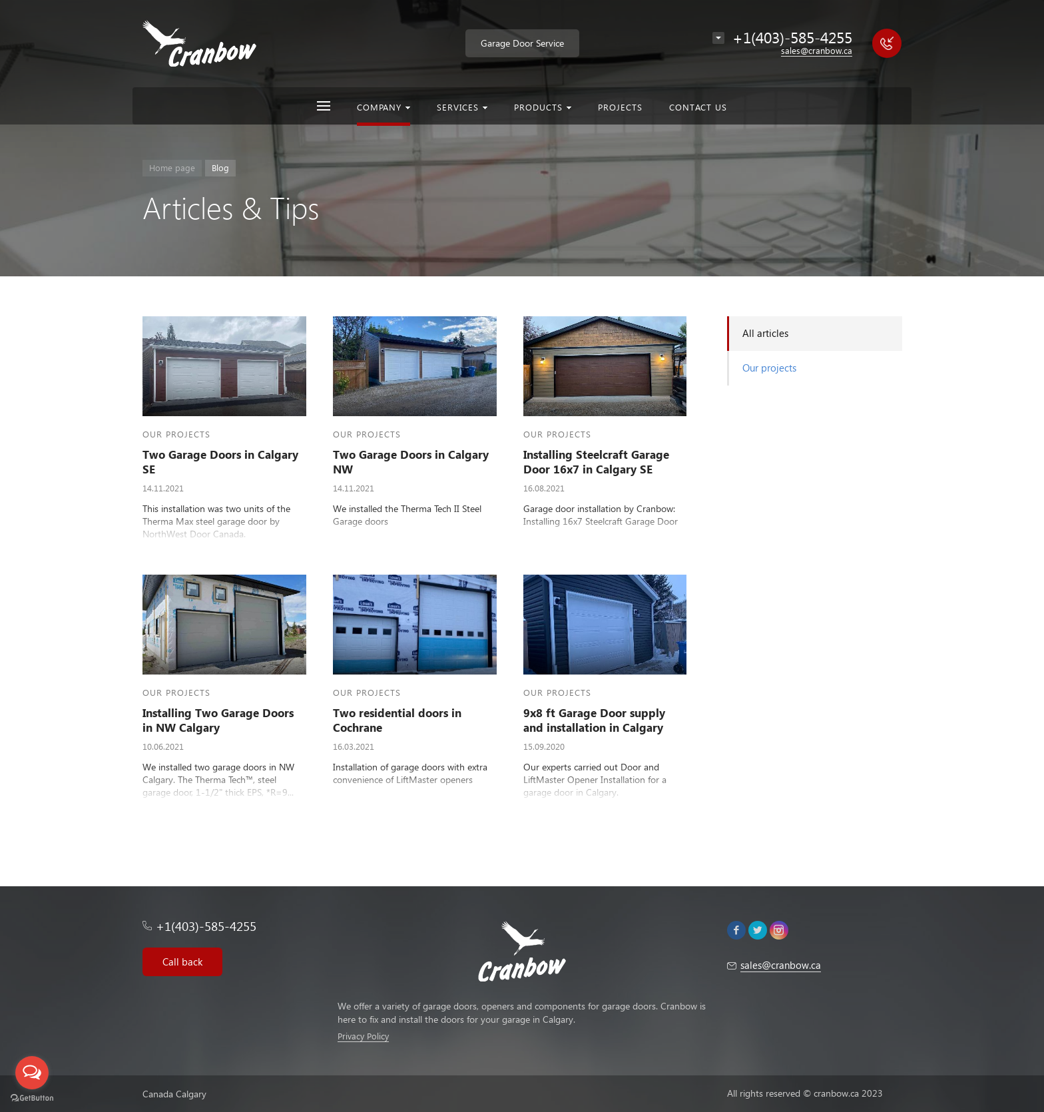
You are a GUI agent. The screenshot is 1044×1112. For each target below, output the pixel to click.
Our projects (769, 367)
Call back (182, 961)
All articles (765, 333)
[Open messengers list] (32, 1072)
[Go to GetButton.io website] (32, 1098)
